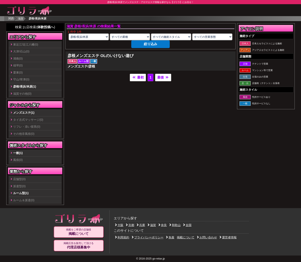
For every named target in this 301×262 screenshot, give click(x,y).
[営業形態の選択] (212, 36)
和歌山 (175, 225)
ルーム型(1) (21, 193)
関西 (11, 18)
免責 (170, 237)
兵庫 (141, 225)
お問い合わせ (207, 237)
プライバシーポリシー (147, 237)
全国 (187, 225)
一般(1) (18, 153)
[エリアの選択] (89, 36)
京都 (130, 225)
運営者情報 (228, 237)
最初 (138, 77)
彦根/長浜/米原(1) (24, 86)
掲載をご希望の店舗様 (78, 232)
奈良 (162, 225)
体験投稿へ (45, 27)
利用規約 (122, 237)
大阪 (119, 225)
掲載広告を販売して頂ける (78, 245)
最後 (163, 77)
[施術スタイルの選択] (171, 36)
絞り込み (150, 44)
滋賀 (20, 18)
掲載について (185, 237)
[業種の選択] (130, 36)
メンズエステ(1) (23, 112)
